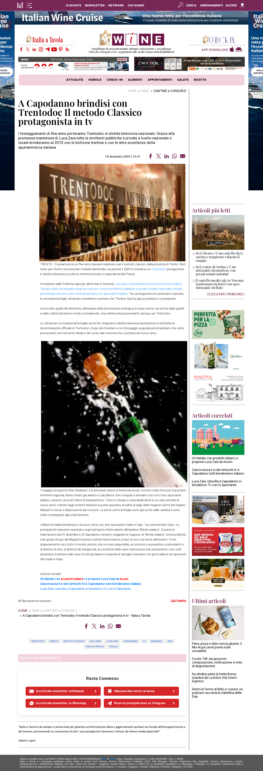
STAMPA (178, 601)
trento (54, 641)
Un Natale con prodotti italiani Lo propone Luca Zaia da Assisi (215, 460)
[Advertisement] (218, 146)
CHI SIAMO (136, 5)
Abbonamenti (211, 5)
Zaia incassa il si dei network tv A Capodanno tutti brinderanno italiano (218, 471)
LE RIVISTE (73, 5)
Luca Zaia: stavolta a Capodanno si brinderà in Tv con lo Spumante (216, 483)
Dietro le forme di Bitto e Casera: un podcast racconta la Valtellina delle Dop (217, 692)
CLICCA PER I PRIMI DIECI (225, 294)
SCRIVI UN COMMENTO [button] (40, 658)
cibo (170, 641)
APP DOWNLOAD (215, 50)
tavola (113, 646)
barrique (156, 641)
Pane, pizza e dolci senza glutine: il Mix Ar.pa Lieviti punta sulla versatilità (217, 647)
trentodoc (37, 641)
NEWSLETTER (95, 5)
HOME (132, 91)
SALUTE (183, 80)
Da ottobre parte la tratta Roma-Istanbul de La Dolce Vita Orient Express (214, 677)
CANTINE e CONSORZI (169, 91)
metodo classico (74, 641)
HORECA (95, 80)
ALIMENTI (135, 80)
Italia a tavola (95, 646)
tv (144, 641)
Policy (112, 759)
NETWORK (116, 5)
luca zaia (112, 641)
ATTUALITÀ (74, 80)
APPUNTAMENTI (160, 80)
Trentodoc (159, 269)
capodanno (130, 641)
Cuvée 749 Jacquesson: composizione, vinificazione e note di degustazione (217, 662)
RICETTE (200, 80)
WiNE (57, 80)
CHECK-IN (115, 80)
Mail (104, 759)
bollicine (95, 641)
